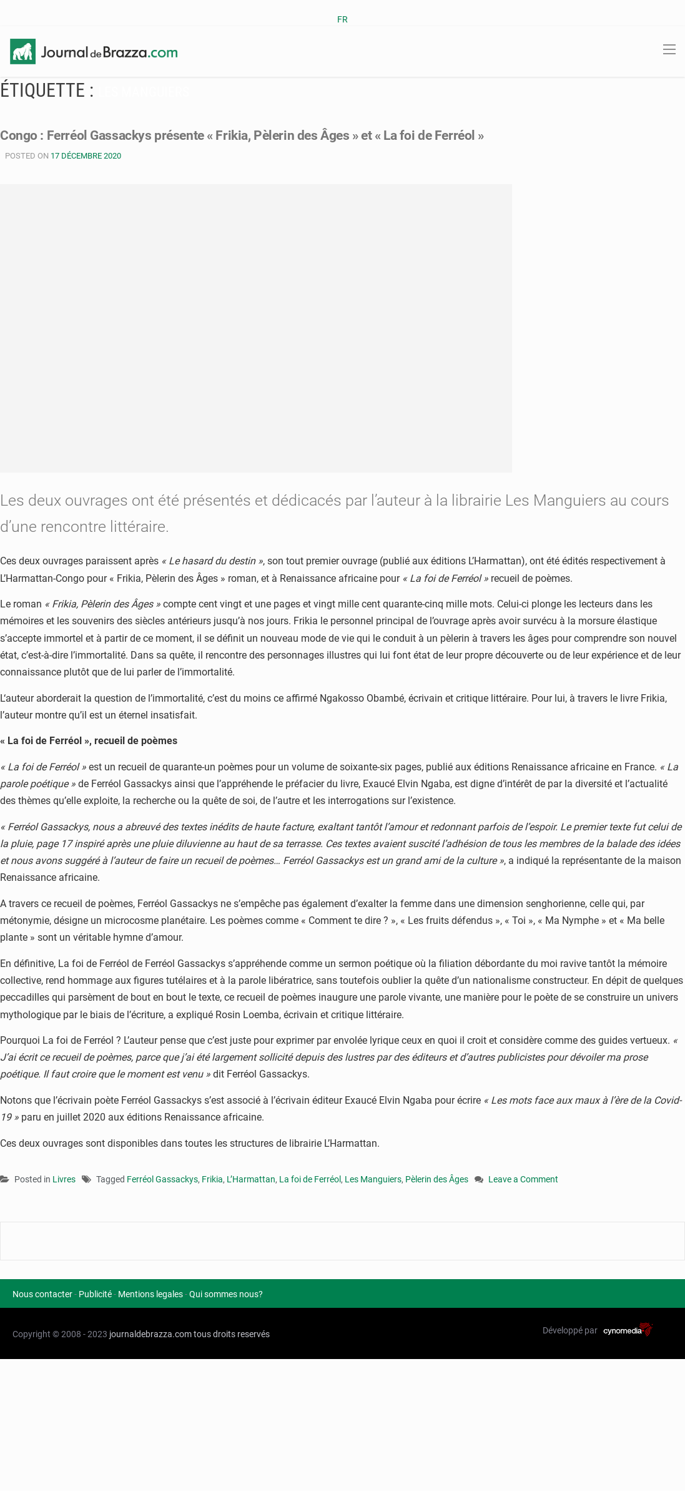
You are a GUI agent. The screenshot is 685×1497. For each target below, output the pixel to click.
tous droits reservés (232, 1334)
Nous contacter (42, 1294)
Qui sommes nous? (226, 1294)
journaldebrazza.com (150, 1334)
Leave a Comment (523, 1180)
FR (342, 19)
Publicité (95, 1294)
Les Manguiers (373, 1179)
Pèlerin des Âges (436, 1179)
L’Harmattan (251, 1179)
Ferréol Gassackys (162, 1179)
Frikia (212, 1179)
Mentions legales (150, 1294)
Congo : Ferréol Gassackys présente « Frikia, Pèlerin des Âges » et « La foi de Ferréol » (288, 134)
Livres (64, 1179)
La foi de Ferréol (310, 1179)
